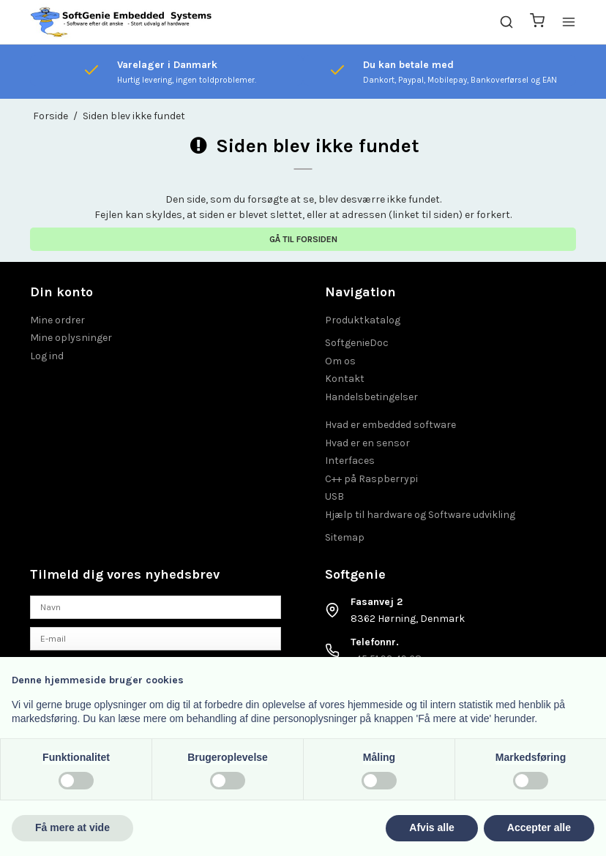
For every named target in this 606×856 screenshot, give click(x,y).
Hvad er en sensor (367, 443)
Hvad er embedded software (390, 424)
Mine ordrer (57, 320)
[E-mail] (155, 637)
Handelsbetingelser (371, 397)
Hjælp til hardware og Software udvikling (420, 514)
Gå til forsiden (303, 239)
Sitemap (344, 537)
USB (334, 496)
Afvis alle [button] (431, 827)
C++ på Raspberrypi (371, 479)
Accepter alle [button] (539, 827)
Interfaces (350, 460)
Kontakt (344, 378)
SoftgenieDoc (357, 343)
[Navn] (155, 607)
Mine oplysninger (71, 337)
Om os (340, 361)
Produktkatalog (362, 320)
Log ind (47, 356)
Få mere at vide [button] (72, 827)
